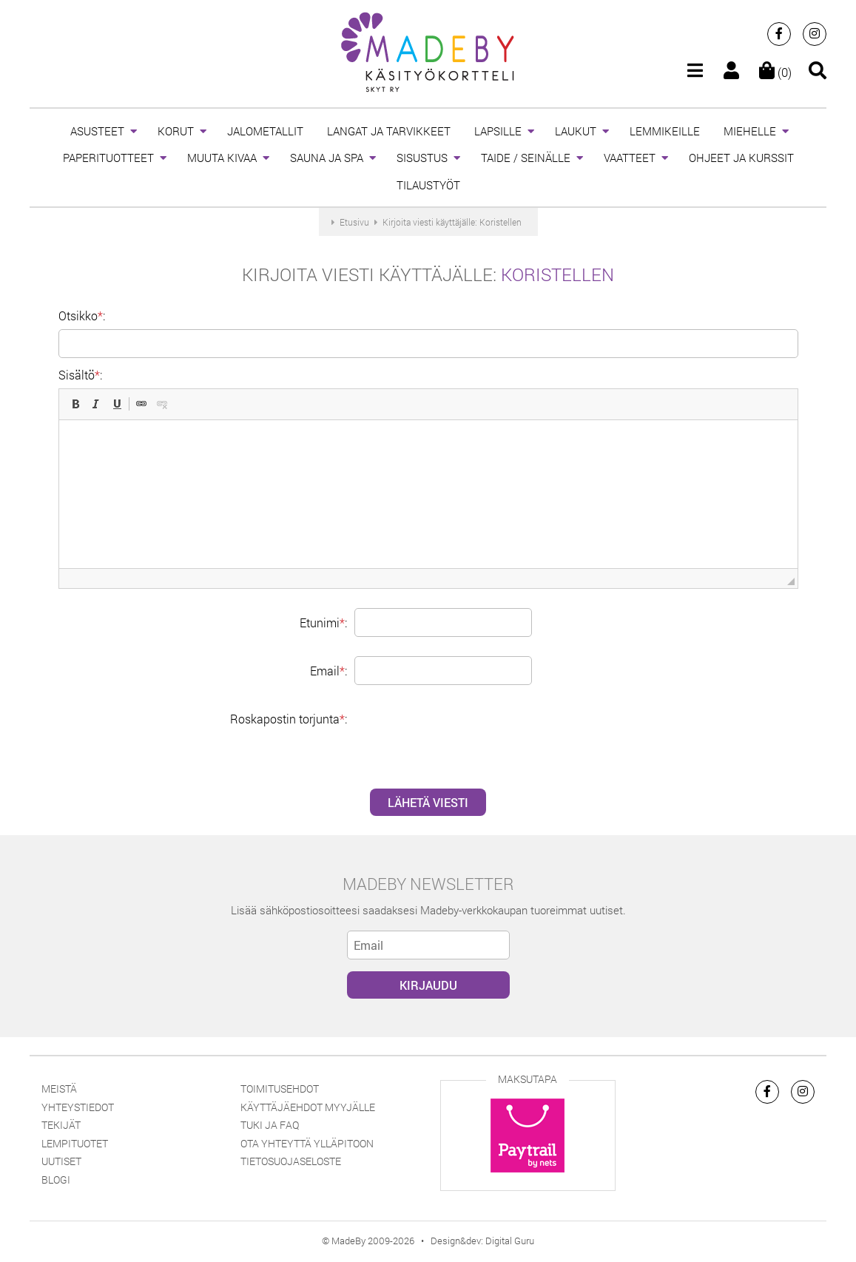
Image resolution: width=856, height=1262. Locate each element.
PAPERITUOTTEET (108, 157)
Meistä (59, 1089)
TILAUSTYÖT (428, 185)
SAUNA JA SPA (326, 157)
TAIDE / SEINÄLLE (525, 157)
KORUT (176, 131)
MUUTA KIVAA (222, 157)
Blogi (55, 1179)
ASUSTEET (97, 131)
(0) (775, 72)
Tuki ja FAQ (269, 1125)
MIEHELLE (750, 131)
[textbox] (428, 494)
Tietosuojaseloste (290, 1161)
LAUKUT (575, 131)
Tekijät (61, 1125)
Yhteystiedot (77, 1107)
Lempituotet (74, 1143)
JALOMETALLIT (265, 131)
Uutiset (61, 1161)
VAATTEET (630, 157)
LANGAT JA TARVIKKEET (389, 131)
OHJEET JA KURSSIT (741, 157)
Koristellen (557, 274)
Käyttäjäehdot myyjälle (307, 1107)
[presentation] (466, 733)
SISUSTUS (422, 157)
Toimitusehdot (279, 1089)
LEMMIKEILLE (665, 131)
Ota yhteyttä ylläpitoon (307, 1143)
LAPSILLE (498, 131)
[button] (75, 404)
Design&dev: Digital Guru (482, 1240)
